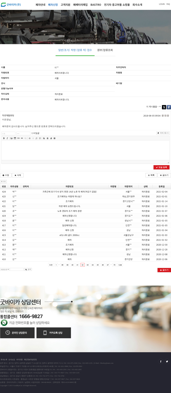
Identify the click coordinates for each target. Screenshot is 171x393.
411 (4, 254)
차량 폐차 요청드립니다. (69, 206)
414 (4, 239)
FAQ (168, 4)
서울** (128, 191)
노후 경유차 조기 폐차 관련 (69, 210)
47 (108, 265)
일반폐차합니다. (69, 225)
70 (114, 265)
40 (72, 265)
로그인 (3, 181)
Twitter (164, 107)
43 (88, 265)
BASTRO (95, 5)
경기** (128, 249)
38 (62, 265)
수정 (6, 175)
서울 (129, 206)
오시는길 (11, 359)
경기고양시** (129, 201)
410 (4, 259)
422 (4, 201)
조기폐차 (70, 201)
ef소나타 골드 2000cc (69, 235)
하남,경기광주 (128, 196)
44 (93, 265)
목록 (151, 175)
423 (4, 196)
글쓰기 (164, 175)
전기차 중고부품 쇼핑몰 (117, 5)
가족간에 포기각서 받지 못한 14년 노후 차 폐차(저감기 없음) (69, 191)
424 (4, 191)
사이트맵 (19, 359)
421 (4, 206)
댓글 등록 (161, 167)
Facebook (169, 107)
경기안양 (129, 259)
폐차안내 (40, 5)
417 (4, 225)
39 (67, 265)
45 (98, 265)
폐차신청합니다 (70, 215)
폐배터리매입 (80, 5)
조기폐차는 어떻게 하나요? (69, 196)
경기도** (129, 210)
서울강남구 (129, 235)
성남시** (129, 220)
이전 (51, 265)
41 (77, 265)
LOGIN (162, 4)
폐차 (70, 239)
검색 (28, 269)
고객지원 (65, 5)
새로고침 (163, 133)
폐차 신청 (69, 220)
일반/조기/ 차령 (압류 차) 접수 (75, 50)
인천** (128, 225)
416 (4, 230)
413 (4, 244)
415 (4, 235)
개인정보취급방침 (30, 359)
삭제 (18, 175)
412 (4, 249)
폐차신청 (53, 5)
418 (4, 220)
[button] (4, 138)
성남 (129, 230)
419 (4, 215)
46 (103, 265)
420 (4, 210)
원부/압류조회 (105, 50)
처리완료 (146, 191)
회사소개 (137, 5)
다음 (120, 265)
